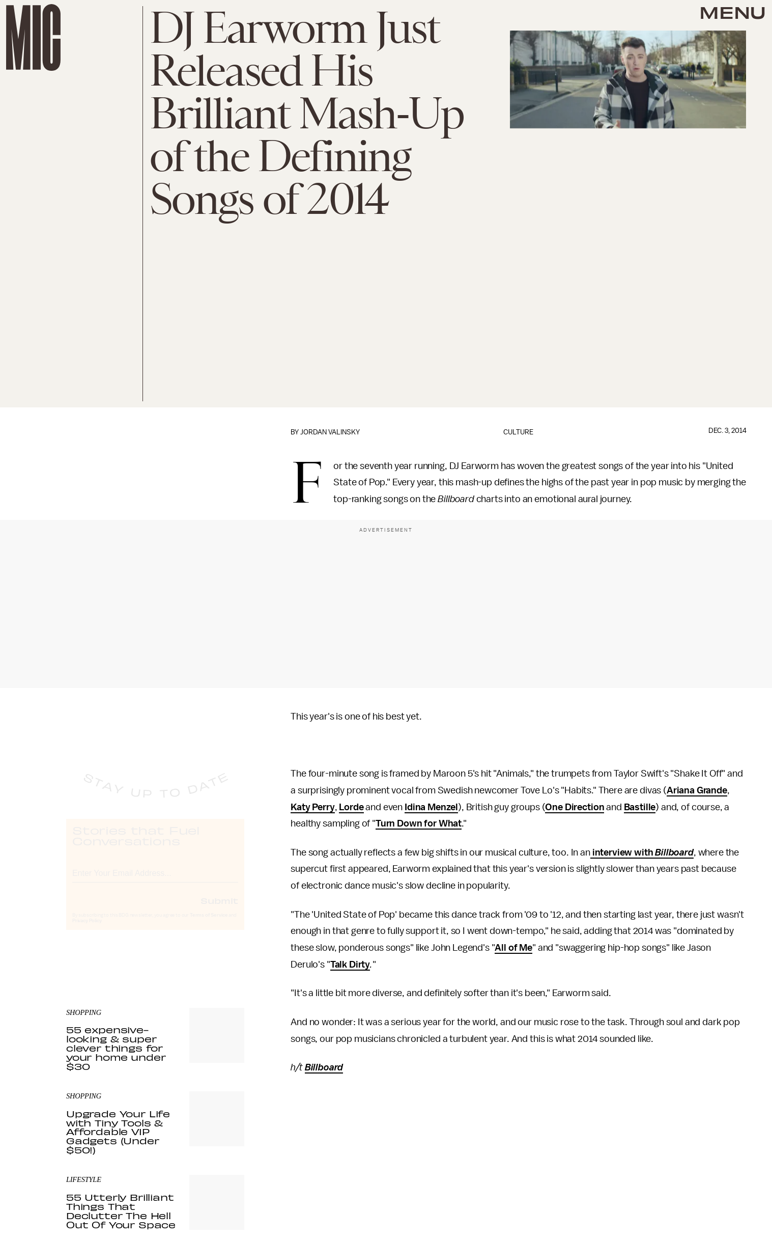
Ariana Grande (697, 790)
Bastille (640, 807)
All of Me (513, 948)
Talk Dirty (350, 964)
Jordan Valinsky (330, 432)
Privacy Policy (87, 930)
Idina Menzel (431, 807)
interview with (622, 852)
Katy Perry (312, 807)
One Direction (574, 807)
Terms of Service (208, 924)
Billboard (674, 852)
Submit (219, 910)
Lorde (351, 807)
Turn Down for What (419, 823)
